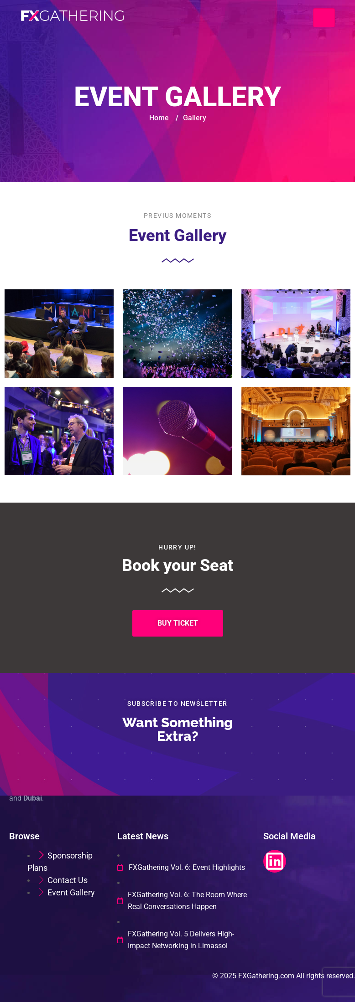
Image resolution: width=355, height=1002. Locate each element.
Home (159, 117)
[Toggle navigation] (324, 17)
